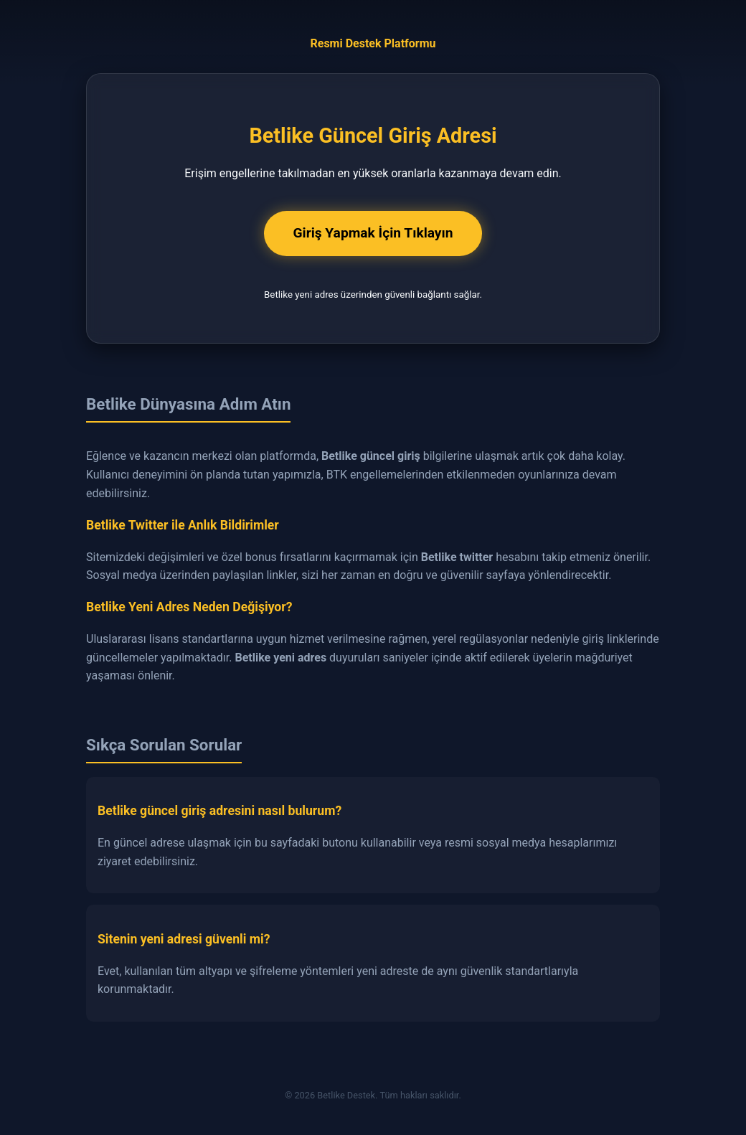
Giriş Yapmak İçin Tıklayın (373, 233)
